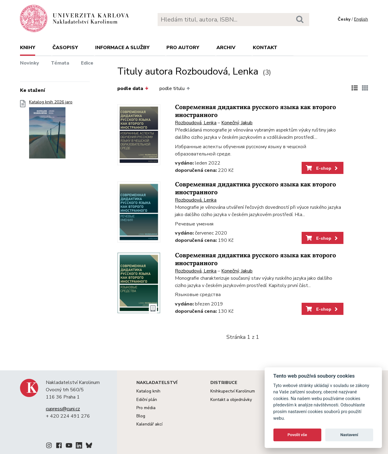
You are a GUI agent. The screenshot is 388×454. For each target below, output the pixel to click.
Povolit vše (297, 434)
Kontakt (265, 47)
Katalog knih (148, 391)
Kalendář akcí (149, 424)
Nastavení (349, 434)
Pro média (146, 408)
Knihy (27, 47)
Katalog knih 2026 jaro (50, 131)
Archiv (226, 47)
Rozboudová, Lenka (195, 122)
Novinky (29, 63)
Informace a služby (122, 47)
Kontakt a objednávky (231, 399)
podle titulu (174, 88)
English (361, 19)
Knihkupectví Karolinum (232, 391)
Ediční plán (146, 399)
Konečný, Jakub (237, 122)
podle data (132, 88)
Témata (60, 63)
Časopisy (65, 47)
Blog (140, 416)
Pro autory (182, 47)
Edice (87, 63)
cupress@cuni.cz (63, 409)
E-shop (322, 168)
